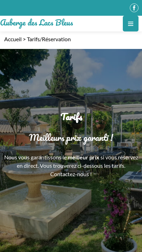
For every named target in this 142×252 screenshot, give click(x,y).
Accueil (13, 39)
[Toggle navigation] (131, 23)
